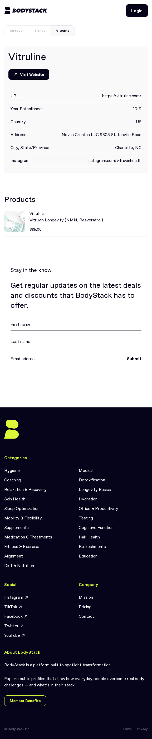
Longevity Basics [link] (95, 489)
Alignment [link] (13, 556)
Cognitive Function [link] (96, 527)
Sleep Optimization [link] (22, 508)
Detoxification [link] (92, 480)
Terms (127, 729)
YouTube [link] (14, 635)
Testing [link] (86, 518)
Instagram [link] (16, 597)
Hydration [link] (88, 499)
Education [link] (88, 556)
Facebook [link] (16, 616)
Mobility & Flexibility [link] (23, 518)
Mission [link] (86, 597)
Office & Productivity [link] (98, 508)
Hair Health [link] (89, 537)
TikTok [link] (13, 607)
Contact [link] (86, 616)
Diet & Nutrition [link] (19, 565)
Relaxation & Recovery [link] (25, 489)
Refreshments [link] (92, 546)
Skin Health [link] (14, 499)
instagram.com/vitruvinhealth (114, 160)
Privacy (142, 729)
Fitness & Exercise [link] (21, 546)
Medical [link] (86, 470)
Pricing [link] (85, 607)
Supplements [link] (16, 527)
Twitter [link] (14, 626)
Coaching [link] (12, 480)
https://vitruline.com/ (121, 96)
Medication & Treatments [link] (28, 537)
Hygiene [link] (12, 470)
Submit (134, 358)
